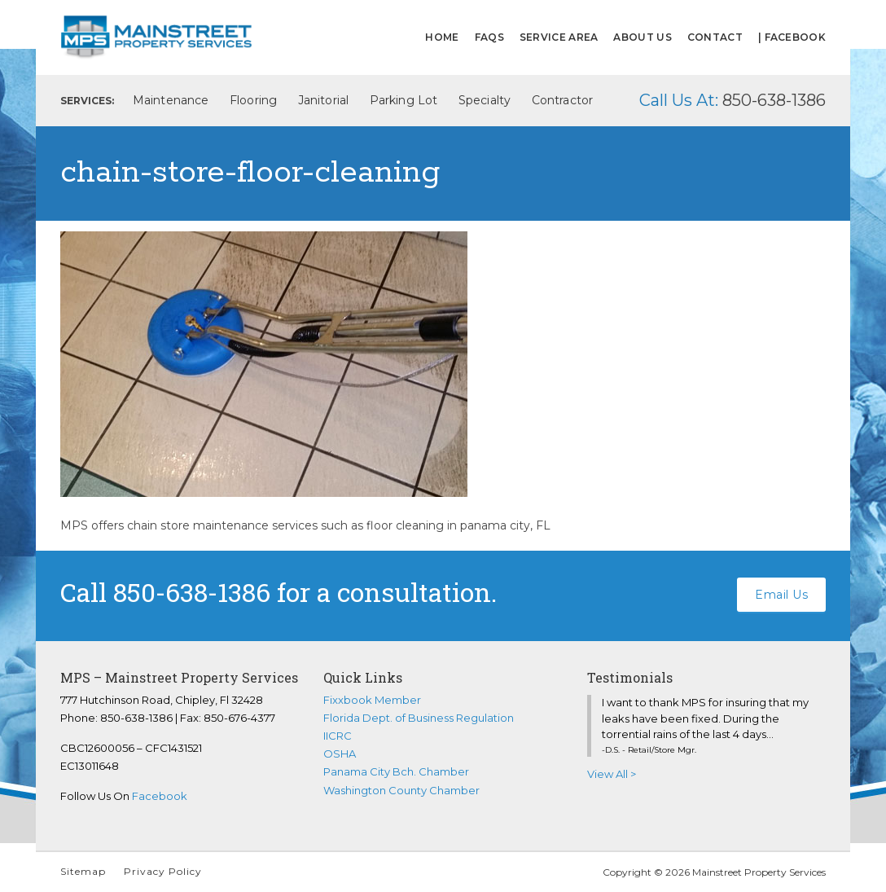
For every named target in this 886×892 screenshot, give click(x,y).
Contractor (562, 100)
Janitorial (323, 100)
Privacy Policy (163, 871)
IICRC (337, 735)
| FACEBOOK (792, 37)
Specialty (484, 100)
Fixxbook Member (372, 699)
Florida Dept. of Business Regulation (418, 717)
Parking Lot (403, 100)
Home (441, 37)
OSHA (339, 753)
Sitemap (83, 871)
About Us (642, 37)
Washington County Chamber (401, 790)
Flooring (253, 100)
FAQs (489, 37)
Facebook (159, 795)
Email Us (781, 592)
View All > (611, 773)
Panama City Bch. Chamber (396, 771)
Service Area (559, 37)
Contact (715, 37)
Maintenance (170, 100)
